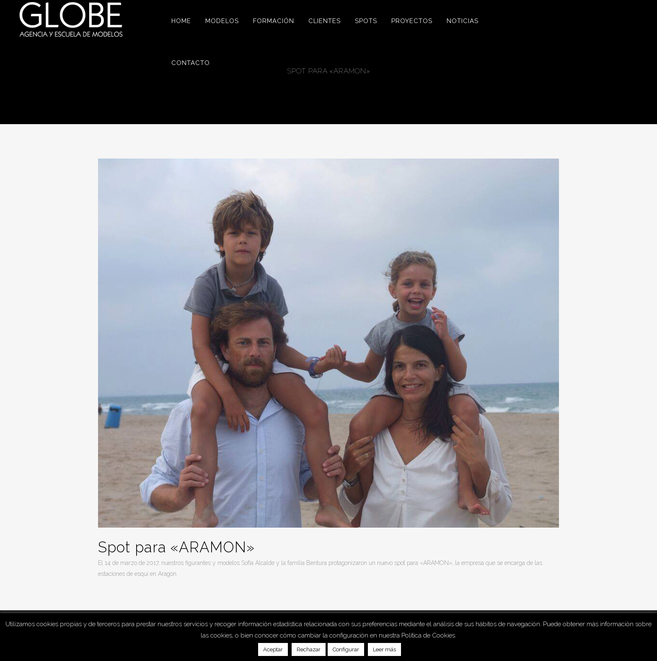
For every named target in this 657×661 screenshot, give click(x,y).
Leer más (384, 649)
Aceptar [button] (273, 649)
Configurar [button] (346, 649)
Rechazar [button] (309, 649)
